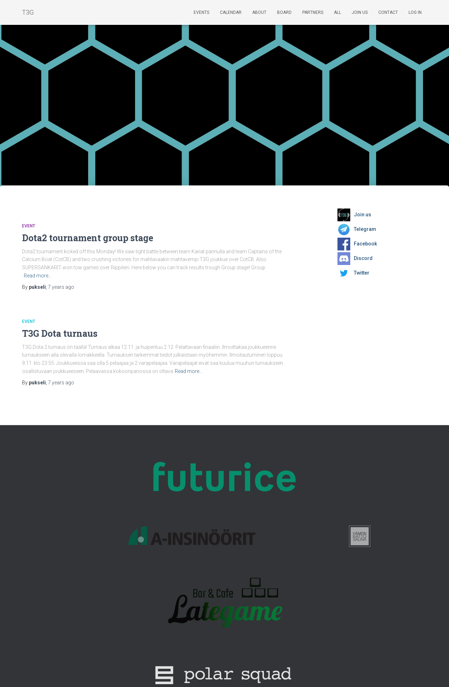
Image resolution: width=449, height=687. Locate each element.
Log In (415, 12)
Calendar (231, 12)
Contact (388, 12)
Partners (312, 12)
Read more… (38, 275)
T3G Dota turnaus (59, 333)
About (259, 12)
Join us (360, 12)
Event (28, 225)
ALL (337, 12)
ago (61, 287)
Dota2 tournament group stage (87, 238)
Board (284, 12)
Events (201, 12)
